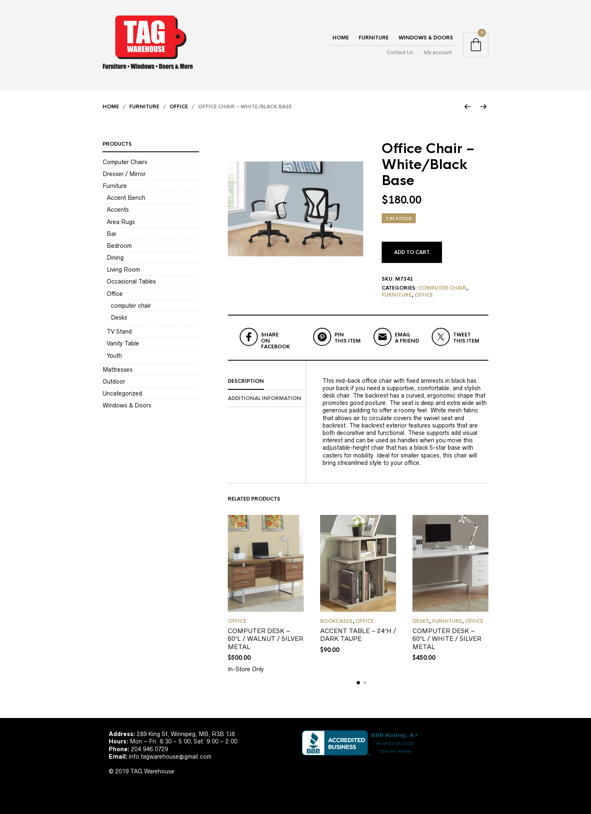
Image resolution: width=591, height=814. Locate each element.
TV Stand (119, 331)
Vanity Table (123, 343)
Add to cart (412, 252)
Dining (115, 257)
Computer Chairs (125, 162)
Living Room (123, 269)
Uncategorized (122, 393)
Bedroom (119, 245)
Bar (112, 234)
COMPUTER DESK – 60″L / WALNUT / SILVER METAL (265, 638)
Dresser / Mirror (124, 174)
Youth (114, 355)
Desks (420, 621)
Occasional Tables (131, 281)
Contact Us (400, 52)
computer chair (442, 288)
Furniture (374, 37)
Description (246, 381)
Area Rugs (121, 222)
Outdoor (114, 381)
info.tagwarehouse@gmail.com (170, 756)
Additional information (264, 398)
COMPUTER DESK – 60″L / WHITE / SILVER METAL (446, 638)
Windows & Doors (426, 37)
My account (438, 52)
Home (340, 37)
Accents (118, 209)
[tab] (267, 381)
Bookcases (336, 621)
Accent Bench (126, 197)
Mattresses (118, 369)
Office (179, 106)
